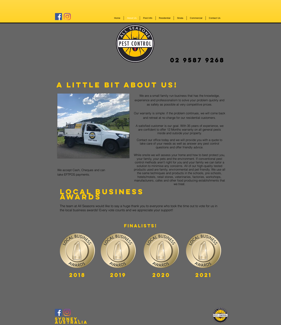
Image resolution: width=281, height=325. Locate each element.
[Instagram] (67, 16)
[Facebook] (58, 16)
